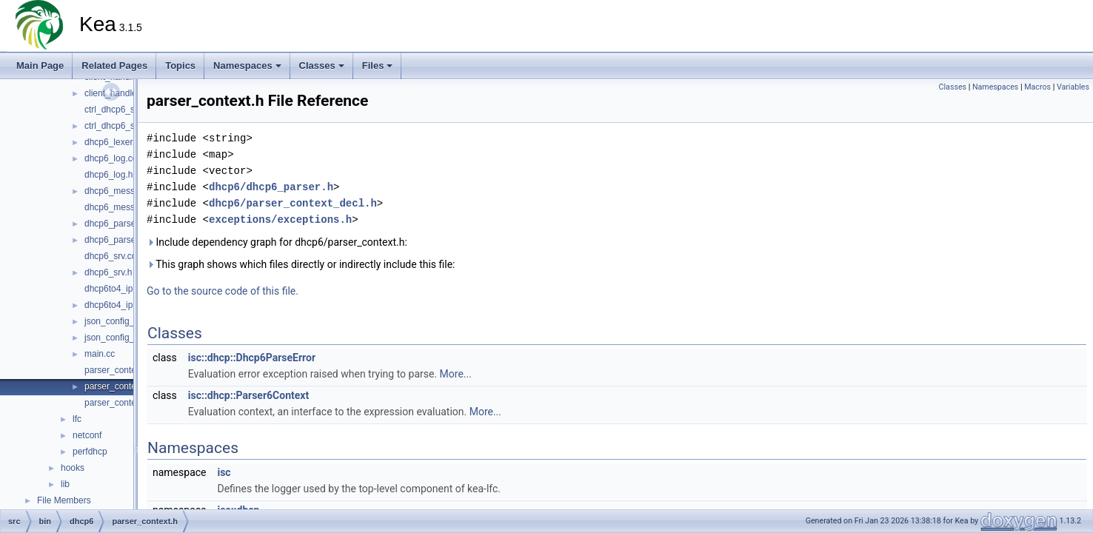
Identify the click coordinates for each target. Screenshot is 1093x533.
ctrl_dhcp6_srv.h (116, 126)
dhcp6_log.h (108, 175)
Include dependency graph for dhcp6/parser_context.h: (277, 242)
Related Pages (114, 65)
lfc (77, 419)
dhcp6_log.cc (110, 158)
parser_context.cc (119, 370)
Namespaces (247, 65)
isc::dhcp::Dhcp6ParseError (251, 357)
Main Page (40, 65)
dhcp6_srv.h (108, 272)
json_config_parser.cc (127, 321)
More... (456, 374)
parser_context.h (117, 386)
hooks (72, 468)
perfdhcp (90, 451)
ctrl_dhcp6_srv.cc (118, 109)
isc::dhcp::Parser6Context (248, 395)
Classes (321, 65)
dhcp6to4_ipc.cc (116, 289)
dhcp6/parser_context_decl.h (293, 203)
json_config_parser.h (125, 337)
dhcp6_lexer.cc (114, 142)
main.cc (99, 354)
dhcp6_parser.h (115, 240)
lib (65, 484)
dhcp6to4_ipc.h (114, 305)
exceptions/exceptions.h (280, 219)
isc (223, 472)
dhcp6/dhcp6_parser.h (271, 187)
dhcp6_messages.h (122, 207)
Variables (1073, 87)
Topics (180, 65)
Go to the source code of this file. (222, 291)
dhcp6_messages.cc (124, 191)
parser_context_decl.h (128, 403)
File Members (64, 500)
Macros (1037, 87)
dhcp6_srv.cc (110, 256)
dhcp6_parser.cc (117, 223)
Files (377, 65)
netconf (87, 435)
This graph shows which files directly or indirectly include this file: (301, 264)
